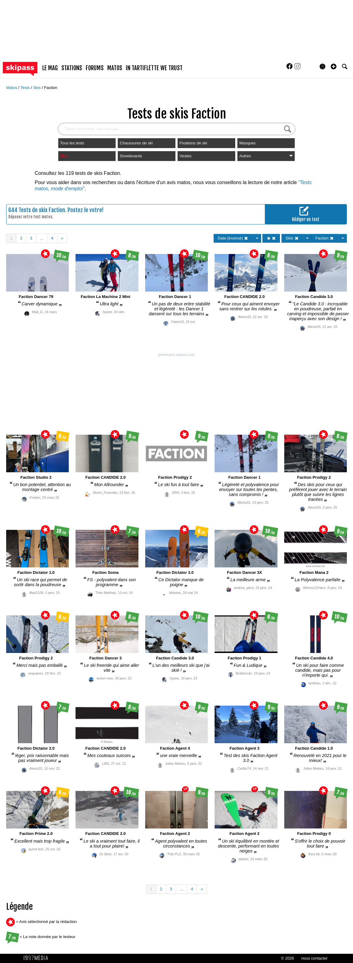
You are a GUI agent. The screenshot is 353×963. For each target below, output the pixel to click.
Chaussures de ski (136, 143)
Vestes (185, 156)
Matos (12, 87)
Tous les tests (72, 143)
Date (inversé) (233, 238)
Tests (25, 87)
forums (95, 68)
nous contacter (314, 958)
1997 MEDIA (38, 958)
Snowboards (131, 156)
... (41, 238)
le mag (50, 68)
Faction (50, 87)
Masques (247, 143)
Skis (37, 87)
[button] (333, 66)
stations (71, 68)
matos (114, 68)
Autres (266, 156)
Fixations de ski (193, 143)
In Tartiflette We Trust (154, 68)
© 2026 (287, 958)
